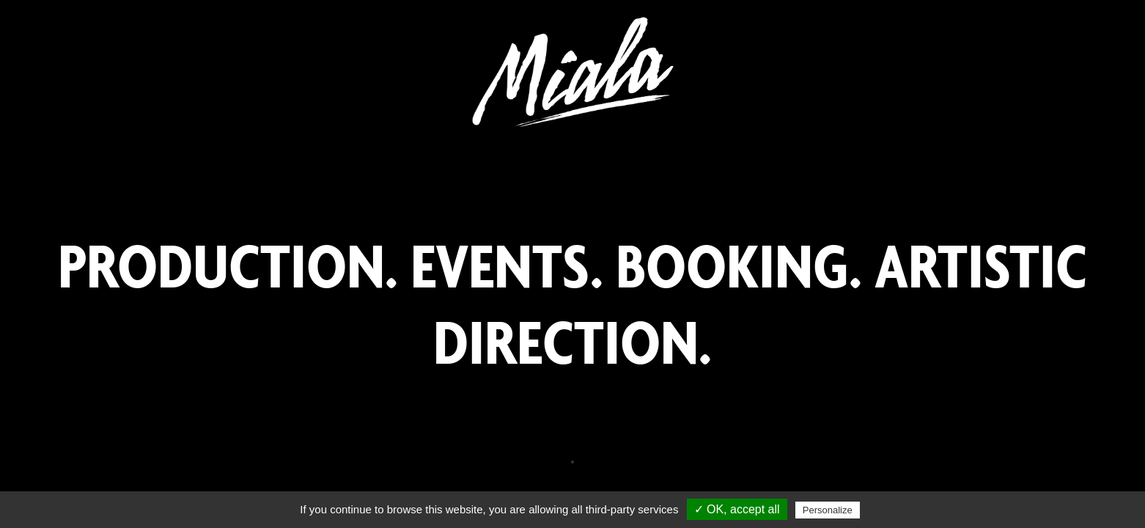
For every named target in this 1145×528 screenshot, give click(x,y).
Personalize (828, 510)
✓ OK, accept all (737, 509)
